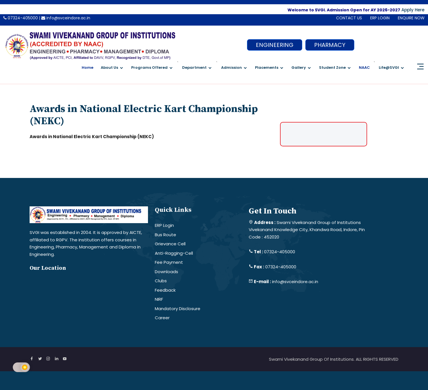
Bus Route (165, 235)
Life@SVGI (389, 67)
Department (194, 67)
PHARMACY (329, 45)
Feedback (165, 290)
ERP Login (164, 225)
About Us (109, 67)
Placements (266, 67)
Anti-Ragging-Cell (174, 253)
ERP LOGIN (380, 18)
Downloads (166, 272)
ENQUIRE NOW (411, 18)
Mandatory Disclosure (177, 309)
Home (87, 67)
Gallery (298, 67)
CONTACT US (349, 18)
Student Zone (332, 67)
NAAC (364, 67)
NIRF (159, 299)
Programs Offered (149, 67)
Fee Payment (169, 262)
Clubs (161, 281)
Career (162, 318)
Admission (231, 67)
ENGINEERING (274, 45)
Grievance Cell (170, 244)
